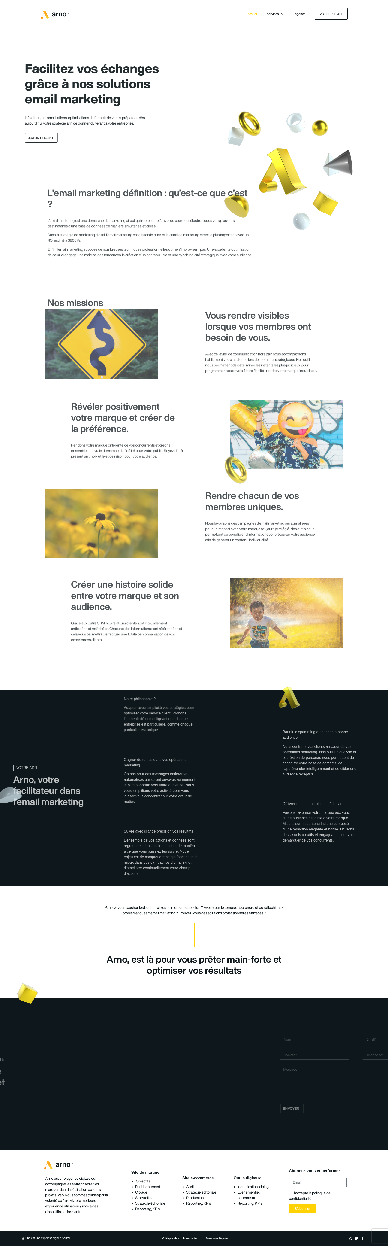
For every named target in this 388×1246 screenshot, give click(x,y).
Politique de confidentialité (179, 1238)
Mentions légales (217, 1238)
